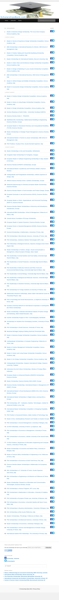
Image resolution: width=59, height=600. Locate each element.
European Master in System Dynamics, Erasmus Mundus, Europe (26, 222)
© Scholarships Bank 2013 (25, 589)
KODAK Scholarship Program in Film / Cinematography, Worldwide (26, 317)
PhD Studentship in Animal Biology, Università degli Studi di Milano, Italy (27, 273)
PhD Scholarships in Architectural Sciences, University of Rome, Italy (27, 520)
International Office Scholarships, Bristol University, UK (19, 574)
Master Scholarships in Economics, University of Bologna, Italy (25, 523)
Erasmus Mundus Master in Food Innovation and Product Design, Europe (28, 190)
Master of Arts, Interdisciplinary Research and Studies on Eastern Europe (28, 419)
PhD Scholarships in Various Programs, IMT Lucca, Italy (23, 488)
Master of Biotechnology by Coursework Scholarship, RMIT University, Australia (26, 572)
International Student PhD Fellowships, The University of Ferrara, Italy (27, 533)
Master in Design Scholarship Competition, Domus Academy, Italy (26, 108)
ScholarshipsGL (11, 561)
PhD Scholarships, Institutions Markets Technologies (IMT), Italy (25, 240)
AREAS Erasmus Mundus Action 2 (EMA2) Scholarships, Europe (25, 180)
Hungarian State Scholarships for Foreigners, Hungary (22, 155)
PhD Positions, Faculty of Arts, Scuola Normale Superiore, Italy (25, 144)
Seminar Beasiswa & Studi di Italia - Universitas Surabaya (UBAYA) (26, 112)
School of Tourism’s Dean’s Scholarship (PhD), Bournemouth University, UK (25, 580)
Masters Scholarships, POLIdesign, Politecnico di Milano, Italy (24, 516)
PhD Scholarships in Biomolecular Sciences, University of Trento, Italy (27, 236)
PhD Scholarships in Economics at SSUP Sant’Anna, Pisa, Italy (25, 460)
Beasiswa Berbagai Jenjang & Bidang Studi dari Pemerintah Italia (25, 331)
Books (20, 20)
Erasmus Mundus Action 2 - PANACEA (18, 116)
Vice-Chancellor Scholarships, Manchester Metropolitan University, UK (23, 576)
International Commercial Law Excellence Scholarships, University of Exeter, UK (26, 578)
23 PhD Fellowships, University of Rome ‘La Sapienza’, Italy (24, 426)
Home (6, 20)
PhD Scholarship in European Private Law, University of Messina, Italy (27, 498)
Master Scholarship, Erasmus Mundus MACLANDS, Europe (24, 381)
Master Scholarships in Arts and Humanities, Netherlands (23, 151)
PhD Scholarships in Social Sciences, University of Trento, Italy (25, 327)
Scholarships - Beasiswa (13, 558)
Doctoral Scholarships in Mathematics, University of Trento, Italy (25, 232)
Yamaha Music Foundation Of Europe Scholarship (21, 218)
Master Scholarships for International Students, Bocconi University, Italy (27, 59)
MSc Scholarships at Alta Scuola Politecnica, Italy (21, 512)
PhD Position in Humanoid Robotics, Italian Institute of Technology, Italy (27, 415)
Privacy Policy (36, 589)
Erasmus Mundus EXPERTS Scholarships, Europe (21, 164)
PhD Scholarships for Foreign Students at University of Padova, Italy (26, 289)
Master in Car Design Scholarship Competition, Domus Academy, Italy (27, 359)
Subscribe (13, 20)
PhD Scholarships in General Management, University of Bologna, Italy (27, 422)
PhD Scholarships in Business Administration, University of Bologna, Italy (28, 508)
